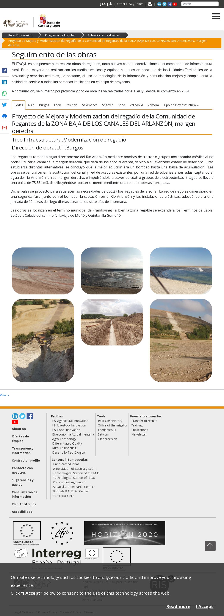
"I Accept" (31, 593)
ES (104, 4)
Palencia (71, 105)
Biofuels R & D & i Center (70, 491)
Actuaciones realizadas (104, 35)
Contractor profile (26, 460)
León (57, 105)
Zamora (153, 105)
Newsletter (139, 434)
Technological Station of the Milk (76, 473)
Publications (139, 430)
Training (137, 425)
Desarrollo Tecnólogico (68, 452)
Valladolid (136, 105)
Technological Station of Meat (74, 478)
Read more (178, 606)
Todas (18, 105)
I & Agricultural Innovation (70, 421)
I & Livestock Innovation (69, 425)
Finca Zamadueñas (66, 464)
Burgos (44, 105)
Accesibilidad (22, 512)
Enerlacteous (107, 430)
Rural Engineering (20, 35)
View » (4, 395)
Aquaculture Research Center (73, 487)
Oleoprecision (107, 439)
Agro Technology (64, 439)
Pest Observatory (110, 421)
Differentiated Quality (67, 443)
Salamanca (89, 105)
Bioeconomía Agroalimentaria (73, 434)
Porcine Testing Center (69, 482)
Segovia (107, 105)
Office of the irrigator (112, 425)
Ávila (31, 105)
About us (19, 429)
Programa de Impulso (60, 35)
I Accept (204, 606)
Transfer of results (144, 421)
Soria (121, 105)
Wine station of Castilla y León (74, 469)
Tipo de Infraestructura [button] (181, 105)
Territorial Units (63, 496)
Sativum (103, 434)
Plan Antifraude (24, 504)
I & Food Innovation (66, 430)
